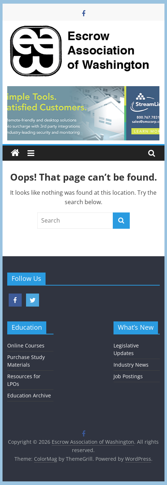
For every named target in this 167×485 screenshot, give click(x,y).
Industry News (131, 364)
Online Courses (25, 345)
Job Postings (128, 376)
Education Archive (29, 395)
